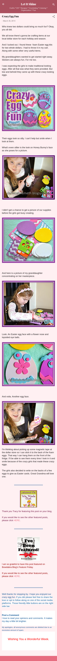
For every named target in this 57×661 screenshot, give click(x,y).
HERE (17, 520)
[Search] (53, 5)
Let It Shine (28, 4)
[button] (53, 17)
